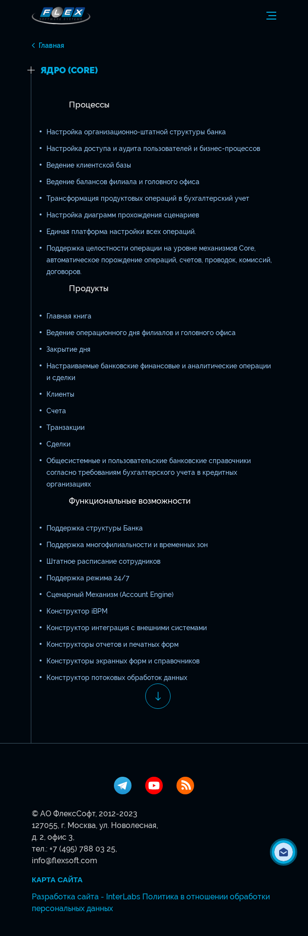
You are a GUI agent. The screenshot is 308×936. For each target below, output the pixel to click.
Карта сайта (57, 879)
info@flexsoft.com (64, 860)
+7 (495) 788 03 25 (82, 848)
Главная (51, 45)
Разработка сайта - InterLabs (86, 896)
